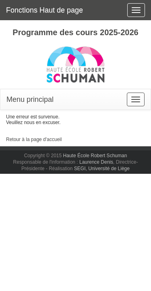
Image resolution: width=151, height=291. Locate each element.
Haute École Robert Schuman (95, 155)
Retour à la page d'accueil (34, 139)
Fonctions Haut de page (44, 10)
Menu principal (30, 99)
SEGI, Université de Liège (102, 168)
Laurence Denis (96, 162)
